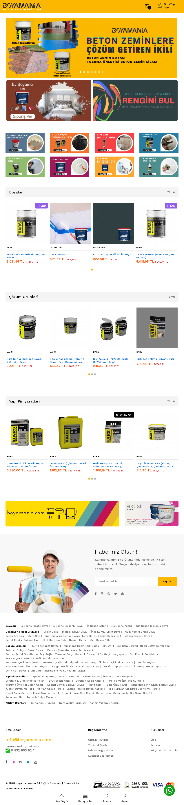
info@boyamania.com (28, 739)
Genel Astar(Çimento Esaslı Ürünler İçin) (31, 692)
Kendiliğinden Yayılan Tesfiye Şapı (152, 684)
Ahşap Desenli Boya (137, 635)
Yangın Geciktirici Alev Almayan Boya (75, 666)
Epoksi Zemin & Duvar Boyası (66, 684)
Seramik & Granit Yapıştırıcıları (25, 680)
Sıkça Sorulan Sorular (164, 750)
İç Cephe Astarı (96, 625)
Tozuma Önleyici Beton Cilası (24, 684)
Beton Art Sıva (15, 635)
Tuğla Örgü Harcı (116, 684)
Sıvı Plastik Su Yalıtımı (144, 654)
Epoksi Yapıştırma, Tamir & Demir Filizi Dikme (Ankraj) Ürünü (72, 676)
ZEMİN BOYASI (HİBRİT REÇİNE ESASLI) (26, 256)
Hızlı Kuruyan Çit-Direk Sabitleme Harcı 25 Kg (108, 465)
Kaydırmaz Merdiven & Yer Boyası (27, 666)
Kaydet (168, 581)
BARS (9, 247)
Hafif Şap (95, 684)
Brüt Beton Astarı (60, 680)
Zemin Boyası (146, 662)
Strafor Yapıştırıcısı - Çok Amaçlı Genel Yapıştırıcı (135, 666)
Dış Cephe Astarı (121, 625)
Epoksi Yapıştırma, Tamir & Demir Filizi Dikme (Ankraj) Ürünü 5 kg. (67, 360)
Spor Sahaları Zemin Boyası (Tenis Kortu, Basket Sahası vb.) (83, 635)
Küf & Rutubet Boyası (45, 645)
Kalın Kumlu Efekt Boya (140, 631)
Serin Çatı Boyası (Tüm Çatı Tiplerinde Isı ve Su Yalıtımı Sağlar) (46, 670)
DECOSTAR (56, 247)
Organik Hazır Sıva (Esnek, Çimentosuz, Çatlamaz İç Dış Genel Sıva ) (155, 465)
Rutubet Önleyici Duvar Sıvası (155, 358)
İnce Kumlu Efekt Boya (105, 631)
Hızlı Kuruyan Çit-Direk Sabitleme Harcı (133, 688)
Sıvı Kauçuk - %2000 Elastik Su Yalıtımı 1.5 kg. (111, 360)
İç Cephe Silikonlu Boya (67, 625)
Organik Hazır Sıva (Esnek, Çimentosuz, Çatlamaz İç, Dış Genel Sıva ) (106, 692)
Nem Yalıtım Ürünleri (72, 702)
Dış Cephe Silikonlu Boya (152, 625)
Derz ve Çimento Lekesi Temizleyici (70, 650)
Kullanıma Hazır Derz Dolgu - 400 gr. (88, 645)
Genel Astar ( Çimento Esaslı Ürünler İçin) (68, 465)
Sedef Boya (50, 631)
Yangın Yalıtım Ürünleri (104, 702)
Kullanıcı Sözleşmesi (101, 755)
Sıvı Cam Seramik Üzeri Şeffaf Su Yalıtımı (143, 645)
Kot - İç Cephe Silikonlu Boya (112, 254)
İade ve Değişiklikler (100, 750)
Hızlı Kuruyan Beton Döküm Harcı (64, 639)
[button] (80, 72)
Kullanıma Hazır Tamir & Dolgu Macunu (31, 697)
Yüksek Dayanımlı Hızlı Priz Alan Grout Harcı (34, 688)
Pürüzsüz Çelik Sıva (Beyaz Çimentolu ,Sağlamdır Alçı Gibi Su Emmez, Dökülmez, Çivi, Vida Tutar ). (69, 662)
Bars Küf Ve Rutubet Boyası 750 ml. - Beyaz (24, 360)
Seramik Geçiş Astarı (89, 680)
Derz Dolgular (124, 676)
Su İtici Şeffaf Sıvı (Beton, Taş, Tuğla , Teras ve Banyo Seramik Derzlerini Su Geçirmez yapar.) (65, 654)
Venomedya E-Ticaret (19, 788)
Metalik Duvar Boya (74, 631)
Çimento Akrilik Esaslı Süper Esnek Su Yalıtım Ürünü (25, 465)
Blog (153, 739)
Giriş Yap (169, 4)
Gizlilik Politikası (98, 739)
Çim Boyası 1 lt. (100, 639)
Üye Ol (168, 7)
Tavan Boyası (58, 254)
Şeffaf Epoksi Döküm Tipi (22, 639)
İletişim (155, 745)
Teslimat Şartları (98, 745)
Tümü (171, 192)
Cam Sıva (34, 635)
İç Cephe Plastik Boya (34, 625)
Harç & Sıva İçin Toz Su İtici (124, 680)
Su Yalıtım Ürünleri (43, 702)
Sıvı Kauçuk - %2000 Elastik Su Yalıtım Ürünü (35, 658)
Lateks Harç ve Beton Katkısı (85, 688)
